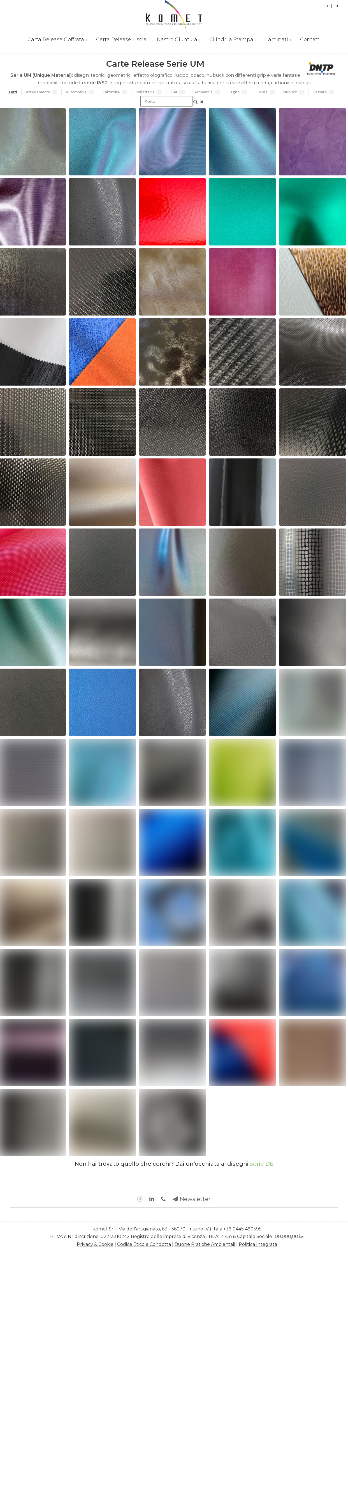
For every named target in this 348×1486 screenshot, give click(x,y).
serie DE (261, 1163)
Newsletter (192, 1199)
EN (335, 6)
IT (328, 6)
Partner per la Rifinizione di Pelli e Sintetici (174, 16)
